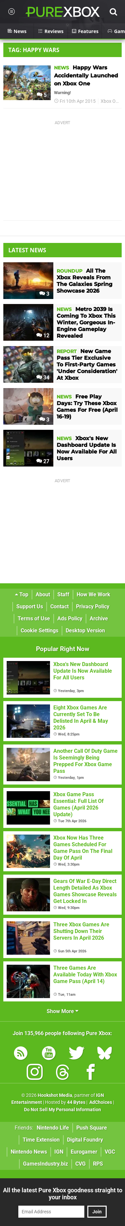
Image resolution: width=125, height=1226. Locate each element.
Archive (99, 618)
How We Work (93, 594)
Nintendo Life (53, 1128)
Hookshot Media (55, 1095)
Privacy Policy (92, 606)
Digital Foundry (85, 1140)
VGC (110, 1152)
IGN (58, 1152)
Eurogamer (84, 1152)
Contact (59, 606)
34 (42, 377)
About (43, 594)
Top (21, 594)
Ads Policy (69, 618)
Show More (62, 1011)
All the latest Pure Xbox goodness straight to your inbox (62, 1194)
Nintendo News (29, 1152)
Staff (63, 594)
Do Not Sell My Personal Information (62, 1110)
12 (42, 335)
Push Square (91, 1128)
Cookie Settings (39, 630)
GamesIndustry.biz (45, 1164)
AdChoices (100, 1102)
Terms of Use (34, 618)
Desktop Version (85, 630)
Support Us (29, 606)
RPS (98, 1164)
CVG (80, 1164)
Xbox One (111, 101)
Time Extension (41, 1140)
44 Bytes (76, 1102)
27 (42, 461)
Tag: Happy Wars (33, 50)
